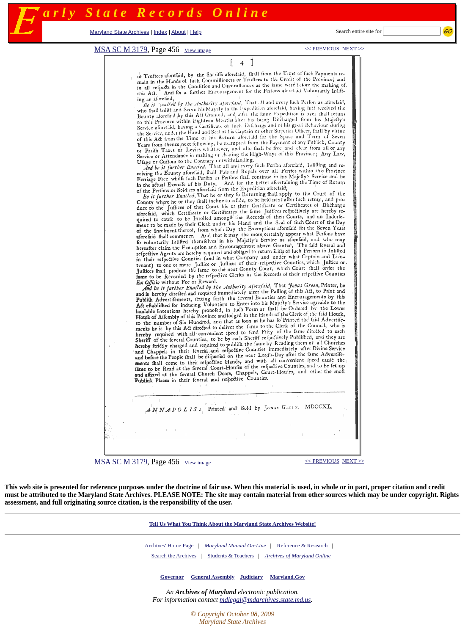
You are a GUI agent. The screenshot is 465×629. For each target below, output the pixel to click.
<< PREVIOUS (322, 48)
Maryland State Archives (119, 32)
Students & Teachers (230, 555)
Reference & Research (302, 545)
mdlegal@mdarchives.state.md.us (265, 599)
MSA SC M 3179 (121, 49)
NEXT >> (353, 48)
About (178, 32)
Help (196, 32)
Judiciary (251, 577)
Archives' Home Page (169, 545)
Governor (172, 577)
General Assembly (212, 577)
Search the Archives (174, 555)
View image (197, 50)
